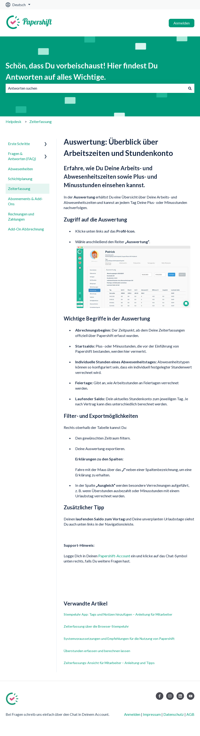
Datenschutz (173, 714)
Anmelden (181, 23)
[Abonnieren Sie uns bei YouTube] (190, 696)
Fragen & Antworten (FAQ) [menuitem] (22, 156)
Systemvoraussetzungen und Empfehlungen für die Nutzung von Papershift (119, 639)
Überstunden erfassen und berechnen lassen (97, 651)
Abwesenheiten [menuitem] (20, 168)
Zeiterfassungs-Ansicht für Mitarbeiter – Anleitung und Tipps (109, 663)
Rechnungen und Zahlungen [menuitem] (21, 216)
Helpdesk (13, 121)
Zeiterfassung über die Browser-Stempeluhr (96, 626)
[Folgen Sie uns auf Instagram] (170, 696)
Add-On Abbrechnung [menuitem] (26, 229)
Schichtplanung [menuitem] (20, 178)
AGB (190, 714)
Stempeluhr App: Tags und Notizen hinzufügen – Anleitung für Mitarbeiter (118, 614)
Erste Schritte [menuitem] (19, 143)
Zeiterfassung (40, 121)
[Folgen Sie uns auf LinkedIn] (180, 696)
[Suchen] (189, 88)
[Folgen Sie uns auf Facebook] (159, 696)
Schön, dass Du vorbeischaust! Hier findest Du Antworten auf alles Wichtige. (82, 71)
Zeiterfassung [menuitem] (19, 188)
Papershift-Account (114, 556)
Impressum (152, 714)
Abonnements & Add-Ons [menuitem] (25, 201)
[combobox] (95, 88)
